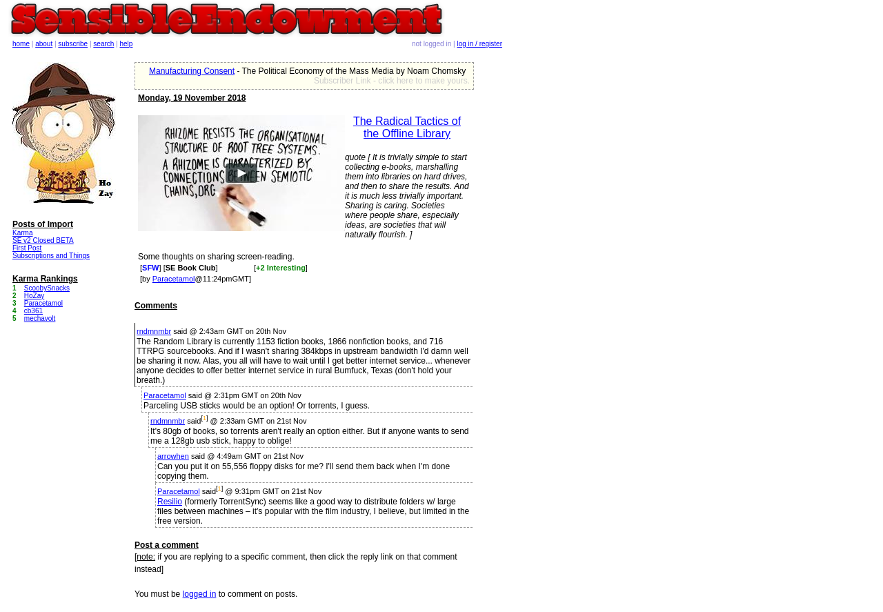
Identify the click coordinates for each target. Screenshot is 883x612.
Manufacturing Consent (192, 71)
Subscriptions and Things (51, 255)
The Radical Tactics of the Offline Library (407, 127)
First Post (26, 248)
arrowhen (173, 456)
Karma (22, 233)
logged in (200, 594)
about (43, 44)
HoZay (34, 295)
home (21, 44)
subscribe (73, 44)
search (103, 44)
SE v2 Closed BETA (43, 240)
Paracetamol (173, 279)
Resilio (169, 501)
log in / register (479, 44)
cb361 (33, 311)
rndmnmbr (154, 331)
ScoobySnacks (47, 288)
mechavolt (40, 318)
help (126, 44)
